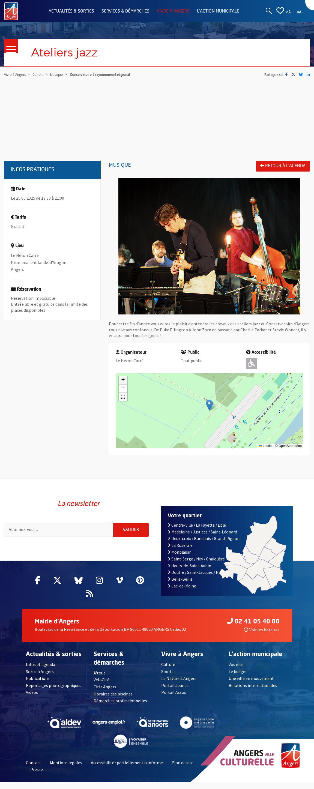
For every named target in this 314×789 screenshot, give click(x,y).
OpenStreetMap (290, 446)
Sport (166, 674)
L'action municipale (218, 11)
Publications (38, 681)
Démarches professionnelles (120, 703)
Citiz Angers (105, 689)
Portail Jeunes (175, 688)
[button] (209, 405)
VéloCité (101, 682)
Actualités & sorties (71, 11)
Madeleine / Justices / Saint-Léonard (202, 534)
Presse (36, 772)
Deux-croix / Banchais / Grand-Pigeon (204, 541)
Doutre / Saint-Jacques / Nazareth (200, 575)
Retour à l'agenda (283, 166)
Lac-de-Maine (182, 588)
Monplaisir (179, 554)
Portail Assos (173, 695)
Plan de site (182, 765)
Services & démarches (125, 11)
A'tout (99, 675)
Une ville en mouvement (251, 681)
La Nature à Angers (178, 681)
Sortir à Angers (40, 674)
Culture (168, 667)
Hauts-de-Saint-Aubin (189, 568)
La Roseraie (180, 548)
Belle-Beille (180, 581)
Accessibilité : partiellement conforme (127, 765)
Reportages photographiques (53, 688)
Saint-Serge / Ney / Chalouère (196, 561)
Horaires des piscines (113, 696)
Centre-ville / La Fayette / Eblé (197, 527)
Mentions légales (66, 765)
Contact (33, 765)
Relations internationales (253, 688)
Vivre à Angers (173, 11)
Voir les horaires (261, 632)
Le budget (238, 674)
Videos (32, 695)
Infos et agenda (40, 667)
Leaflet (266, 446)
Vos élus (236, 667)
